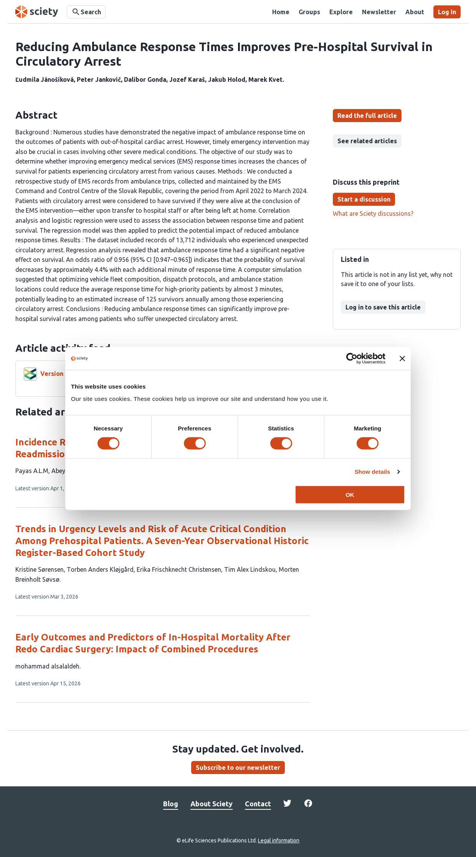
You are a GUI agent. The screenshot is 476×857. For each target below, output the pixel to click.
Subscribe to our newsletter (238, 767)
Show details (372, 471)
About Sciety (211, 803)
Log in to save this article (383, 307)
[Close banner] (402, 358)
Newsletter (379, 11)
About (414, 11)
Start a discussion (363, 199)
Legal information (278, 840)
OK (349, 494)
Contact (258, 803)
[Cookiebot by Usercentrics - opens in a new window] (351, 358)
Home (280, 11)
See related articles (367, 140)
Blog (170, 803)
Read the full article (367, 115)
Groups (309, 11)
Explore (341, 11)
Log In (447, 11)
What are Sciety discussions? (373, 213)
